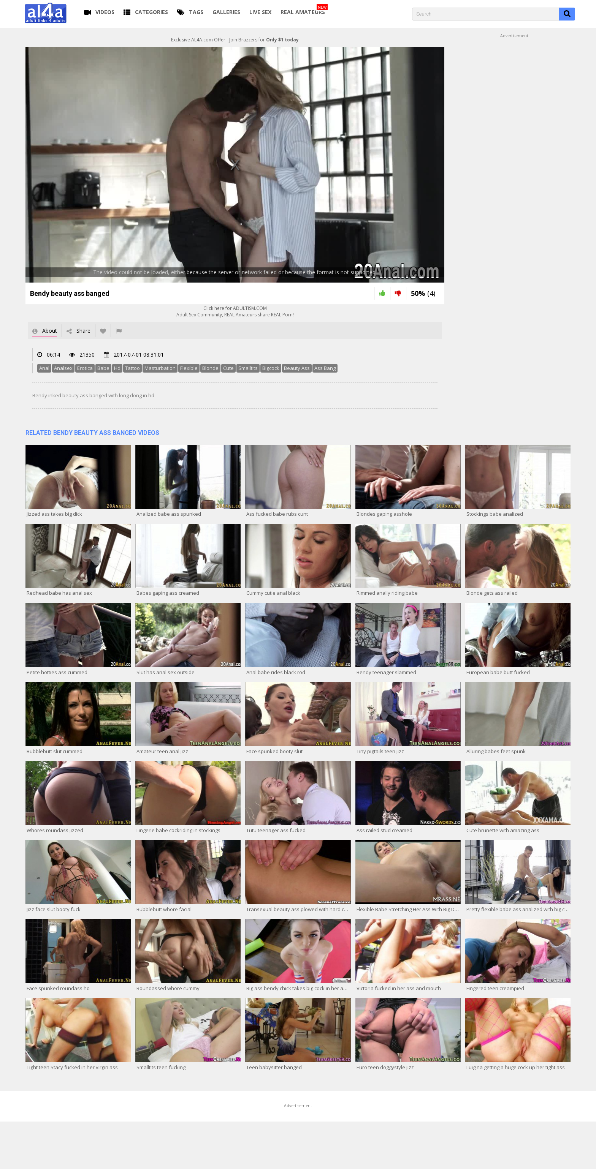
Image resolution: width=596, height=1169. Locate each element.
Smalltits (248, 368)
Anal (44, 368)
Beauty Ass (297, 368)
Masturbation (160, 368)
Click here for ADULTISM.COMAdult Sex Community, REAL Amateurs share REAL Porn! (235, 311)
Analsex (63, 368)
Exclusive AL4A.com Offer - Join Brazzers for (235, 39)
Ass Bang (325, 368)
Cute (228, 368)
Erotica (85, 368)
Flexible (189, 368)
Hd (117, 368)
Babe (103, 368)
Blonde (210, 368)
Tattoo (132, 368)
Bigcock (270, 368)
